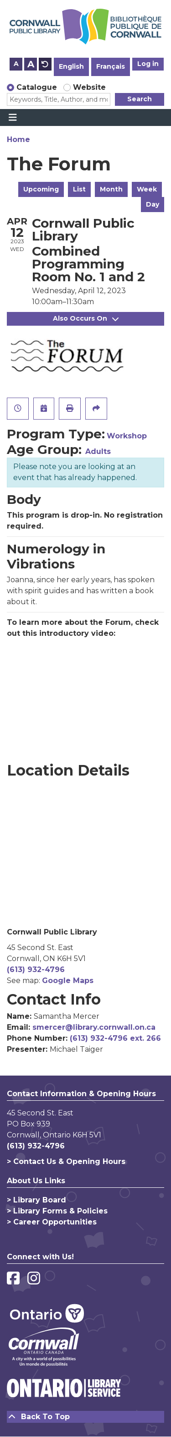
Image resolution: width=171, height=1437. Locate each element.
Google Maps (67, 980)
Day (152, 204)
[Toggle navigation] (13, 117)
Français (110, 66)
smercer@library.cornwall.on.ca (93, 1027)
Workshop (127, 436)
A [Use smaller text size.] (16, 64)
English (71, 66)
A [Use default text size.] (45, 64)
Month (111, 189)
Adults (98, 451)
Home (18, 139)
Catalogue (36, 87)
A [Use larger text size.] (30, 64)
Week (147, 189)
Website (89, 87)
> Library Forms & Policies (57, 1211)
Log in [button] (148, 64)
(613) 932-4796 (36, 969)
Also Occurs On (86, 318)
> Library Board (36, 1200)
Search (139, 99)
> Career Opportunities (52, 1222)
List (79, 189)
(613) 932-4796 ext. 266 (115, 1038)
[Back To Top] (85, 1417)
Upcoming (41, 189)
